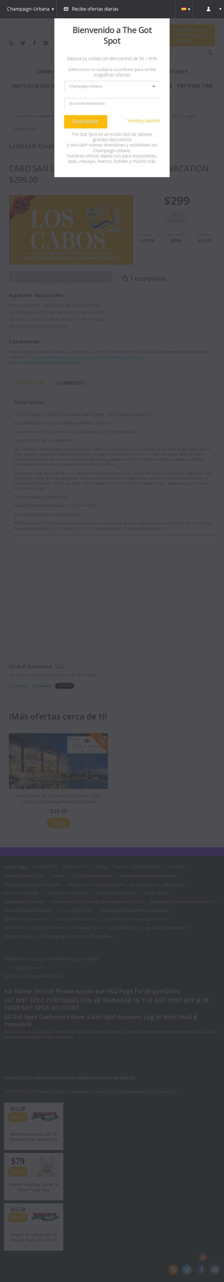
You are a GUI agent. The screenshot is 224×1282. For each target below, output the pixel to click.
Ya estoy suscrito (143, 120)
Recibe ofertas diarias (95, 9)
